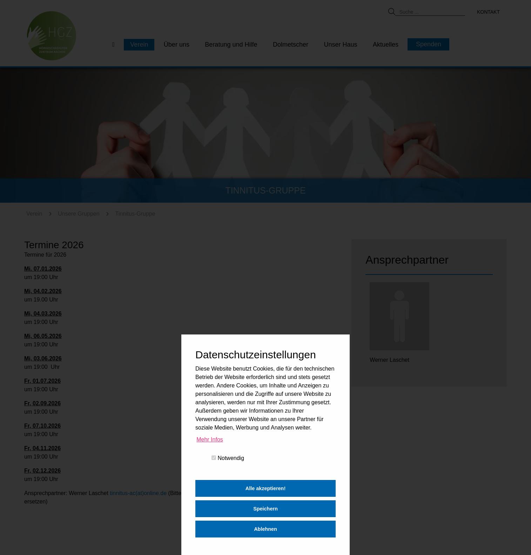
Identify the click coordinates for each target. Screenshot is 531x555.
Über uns (176, 44)
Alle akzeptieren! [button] (265, 488)
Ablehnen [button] (265, 529)
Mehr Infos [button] (209, 439)
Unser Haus (340, 44)
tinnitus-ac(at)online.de (138, 493)
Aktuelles (385, 44)
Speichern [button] (265, 509)
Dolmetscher (290, 44)
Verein (139, 44)
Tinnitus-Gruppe (135, 214)
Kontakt (488, 12)
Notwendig (227, 458)
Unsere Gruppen (78, 214)
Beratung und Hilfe (231, 44)
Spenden (428, 44)
